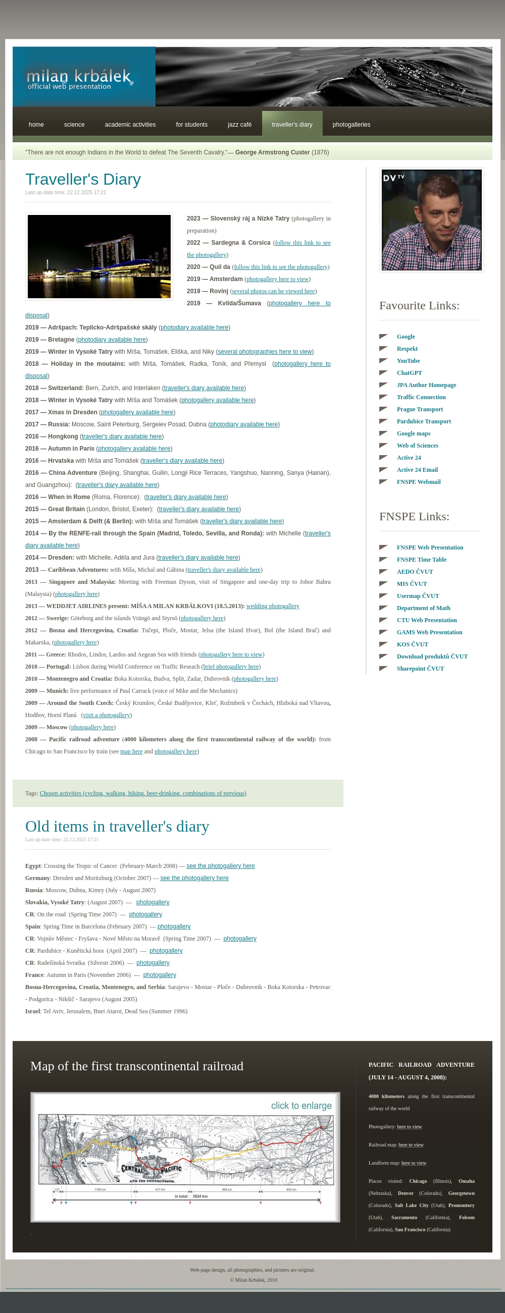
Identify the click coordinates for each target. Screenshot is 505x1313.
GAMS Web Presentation (430, 632)
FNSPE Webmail (419, 481)
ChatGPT (409, 372)
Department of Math (423, 608)
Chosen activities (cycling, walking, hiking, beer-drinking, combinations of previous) (143, 793)
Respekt (407, 348)
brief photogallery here (231, 666)
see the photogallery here (220, 865)
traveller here (223, 569)
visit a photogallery (106, 715)
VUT (412, 583)
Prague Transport (420, 409)
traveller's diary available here (204, 388)
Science (74, 124)
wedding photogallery (272, 606)
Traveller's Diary (292, 124)
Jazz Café (239, 124)
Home (36, 124)
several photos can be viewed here (273, 291)
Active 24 (409, 457)
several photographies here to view (265, 351)
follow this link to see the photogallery (280, 266)
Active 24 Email (417, 469)
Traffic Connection (421, 397)
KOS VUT (412, 644)
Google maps (413, 433)
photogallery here (76, 593)
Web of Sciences (417, 445)
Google (406, 336)
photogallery (152, 902)
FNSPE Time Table (421, 559)
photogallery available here (217, 400)
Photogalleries (352, 124)
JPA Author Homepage (427, 385)
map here (131, 751)
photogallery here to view (277, 279)
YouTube (408, 360)
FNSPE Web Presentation (430, 547)
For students (192, 124)
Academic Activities (130, 124)
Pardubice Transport (424, 421)
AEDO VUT (415, 571)
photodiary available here (194, 327)
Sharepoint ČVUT (420, 668)
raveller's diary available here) (244, 521)
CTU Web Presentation (427, 620)
